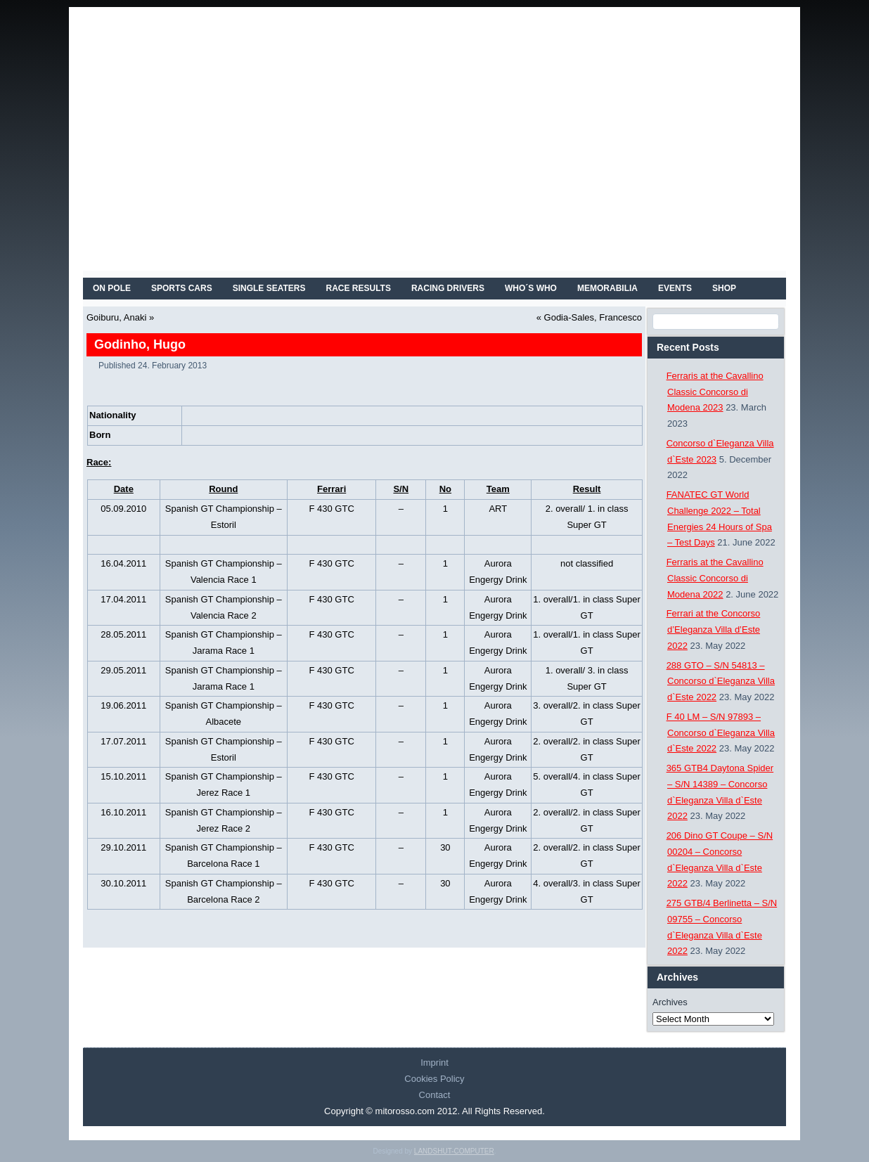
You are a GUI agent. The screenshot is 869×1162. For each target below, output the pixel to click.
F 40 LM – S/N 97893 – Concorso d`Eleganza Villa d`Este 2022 (721, 732)
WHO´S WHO (531, 288)
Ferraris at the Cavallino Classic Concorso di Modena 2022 (715, 578)
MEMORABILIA (607, 288)
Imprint (434, 1062)
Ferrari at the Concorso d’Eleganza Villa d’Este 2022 (714, 629)
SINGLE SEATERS (269, 288)
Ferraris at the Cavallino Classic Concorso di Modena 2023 (715, 391)
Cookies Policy (434, 1078)
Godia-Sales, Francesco (593, 317)
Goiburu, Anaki (116, 317)
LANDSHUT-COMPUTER (454, 1151)
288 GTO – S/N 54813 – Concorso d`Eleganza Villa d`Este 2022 (721, 681)
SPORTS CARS (181, 288)
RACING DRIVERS (447, 288)
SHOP (724, 288)
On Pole (112, 288)
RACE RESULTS (358, 288)
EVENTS (675, 288)
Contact (435, 1095)
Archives (670, 1002)
